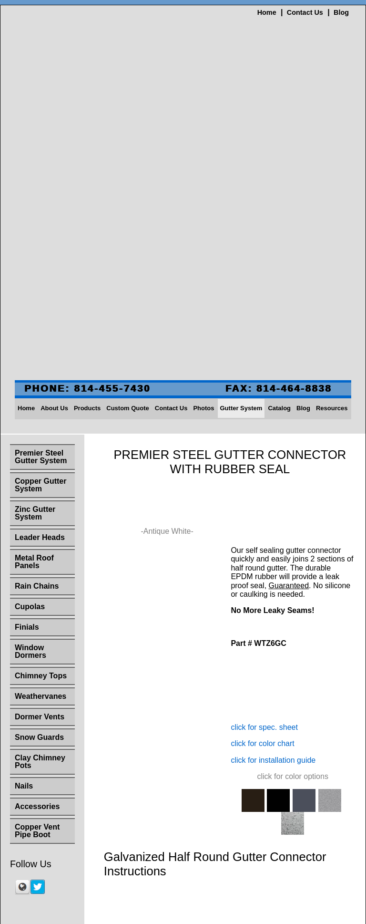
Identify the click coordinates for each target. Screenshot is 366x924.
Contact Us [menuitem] (171, 117)
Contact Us (305, 12)
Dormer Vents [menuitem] (39, 426)
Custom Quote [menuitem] (127, 117)
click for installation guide (273, 466)
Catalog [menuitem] (279, 117)
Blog (341, 12)
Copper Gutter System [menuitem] (40, 194)
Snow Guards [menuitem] (39, 447)
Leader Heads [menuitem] (40, 247)
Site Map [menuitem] (183, 755)
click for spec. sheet (264, 433)
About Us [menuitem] (54, 117)
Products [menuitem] (87, 117)
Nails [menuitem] (24, 495)
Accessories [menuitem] (37, 516)
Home (266, 12)
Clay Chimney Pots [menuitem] (40, 471)
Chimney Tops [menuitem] (41, 385)
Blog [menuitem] (303, 117)
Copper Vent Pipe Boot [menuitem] (37, 540)
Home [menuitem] (26, 117)
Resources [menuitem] (331, 117)
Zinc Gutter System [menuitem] (35, 222)
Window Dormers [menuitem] (30, 361)
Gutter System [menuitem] (241, 117)
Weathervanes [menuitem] (40, 406)
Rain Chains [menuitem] (37, 295)
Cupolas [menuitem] (30, 316)
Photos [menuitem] (203, 117)
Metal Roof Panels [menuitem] (34, 271)
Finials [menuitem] (27, 336)
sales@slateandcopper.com (183, 889)
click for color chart (262, 450)
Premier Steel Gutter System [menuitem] (41, 166)
